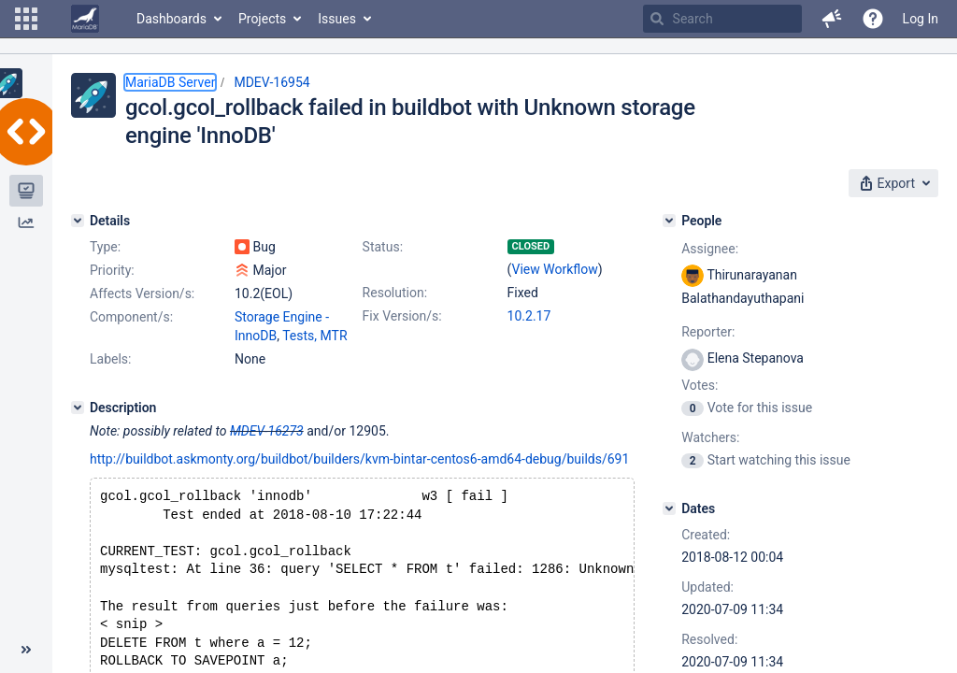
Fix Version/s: (402, 315)
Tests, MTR (314, 335)
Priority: (112, 270)
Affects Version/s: (142, 293)
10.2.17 (529, 315)
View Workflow (555, 269)
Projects (262, 18)
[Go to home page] (85, 18)
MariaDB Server (170, 82)
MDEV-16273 (267, 430)
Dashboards (171, 18)
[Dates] (669, 508)
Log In (920, 18)
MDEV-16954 (271, 82)
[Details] (77, 220)
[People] (669, 220)
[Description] (77, 407)
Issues (337, 18)
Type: (105, 246)
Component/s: (131, 316)
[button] (26, 18)
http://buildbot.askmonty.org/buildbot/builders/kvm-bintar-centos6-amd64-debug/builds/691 (359, 458)
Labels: (110, 358)
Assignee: (709, 248)
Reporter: (708, 331)
